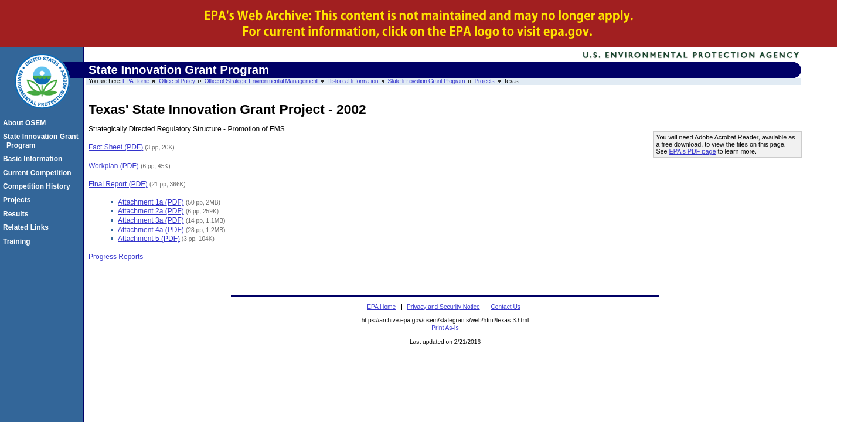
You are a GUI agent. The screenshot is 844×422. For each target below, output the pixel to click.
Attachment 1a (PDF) (151, 202)
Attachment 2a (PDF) (151, 211)
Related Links (27, 227)
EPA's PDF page (692, 151)
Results (17, 214)
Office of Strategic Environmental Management (261, 81)
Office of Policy (177, 81)
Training (18, 241)
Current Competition (39, 173)
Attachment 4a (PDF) (151, 230)
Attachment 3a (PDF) (151, 220)
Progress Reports (116, 257)
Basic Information (34, 159)
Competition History (38, 186)
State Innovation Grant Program (426, 81)
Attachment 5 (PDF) (149, 238)
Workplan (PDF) (114, 166)
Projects (485, 81)
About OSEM (26, 123)
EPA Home (135, 81)
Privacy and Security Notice (443, 307)
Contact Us (505, 307)
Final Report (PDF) (118, 184)
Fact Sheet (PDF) (116, 147)
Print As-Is (444, 328)
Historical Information (352, 81)
